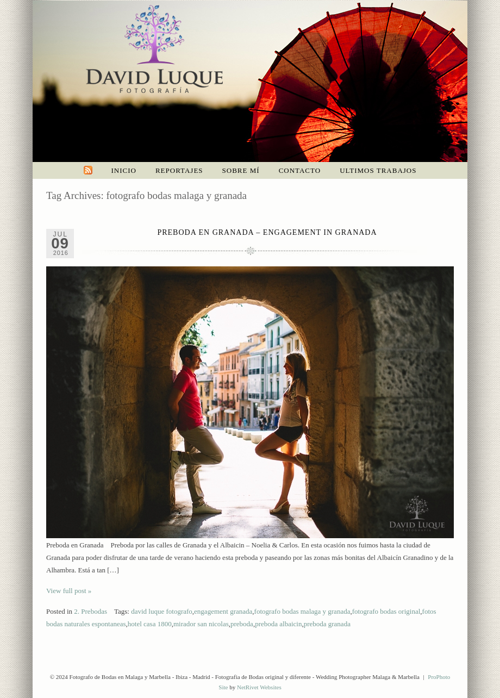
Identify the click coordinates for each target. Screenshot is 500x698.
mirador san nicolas (201, 624)
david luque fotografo (161, 611)
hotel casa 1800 (150, 624)
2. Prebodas (90, 611)
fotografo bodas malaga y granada (302, 611)
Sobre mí (241, 170)
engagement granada (223, 611)
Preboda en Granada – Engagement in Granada (267, 232)
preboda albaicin (278, 624)
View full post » (68, 591)
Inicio (123, 170)
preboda (241, 624)
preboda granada (327, 624)
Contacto (300, 170)
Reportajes (179, 170)
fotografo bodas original (386, 611)
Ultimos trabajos (378, 170)
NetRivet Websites (259, 687)
